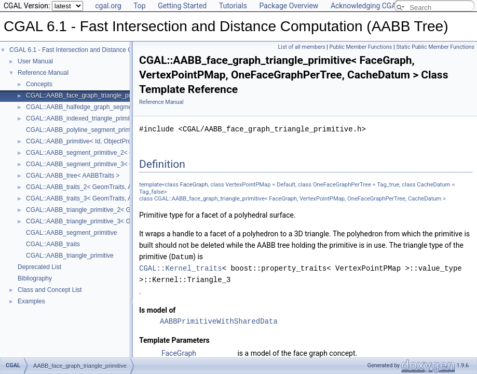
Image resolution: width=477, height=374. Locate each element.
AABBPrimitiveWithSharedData (219, 321)
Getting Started (182, 6)
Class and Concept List (49, 289)
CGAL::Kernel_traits (180, 268)
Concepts (39, 84)
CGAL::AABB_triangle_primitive (70, 255)
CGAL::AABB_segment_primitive (71, 232)
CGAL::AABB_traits (53, 244)
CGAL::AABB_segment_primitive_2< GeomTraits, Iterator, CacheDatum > (127, 152)
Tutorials (233, 6)
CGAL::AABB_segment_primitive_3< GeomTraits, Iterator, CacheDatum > (127, 164)
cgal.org (108, 6)
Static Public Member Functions (435, 47)
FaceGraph (194, 184)
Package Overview (288, 6)
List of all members (301, 47)
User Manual (35, 61)
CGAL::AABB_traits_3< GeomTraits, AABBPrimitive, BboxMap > (114, 198)
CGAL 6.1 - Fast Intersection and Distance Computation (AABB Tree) (104, 50)
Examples (31, 301)
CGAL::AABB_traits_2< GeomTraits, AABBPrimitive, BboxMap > (114, 187)
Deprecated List (39, 267)
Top (139, 6)
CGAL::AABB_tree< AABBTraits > (72, 175)
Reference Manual (43, 72)
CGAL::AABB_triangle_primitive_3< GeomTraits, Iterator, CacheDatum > (126, 221)
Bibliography (35, 278)
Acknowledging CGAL (365, 6)
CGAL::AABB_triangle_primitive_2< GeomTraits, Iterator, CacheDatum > (126, 209)
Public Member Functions (361, 47)
